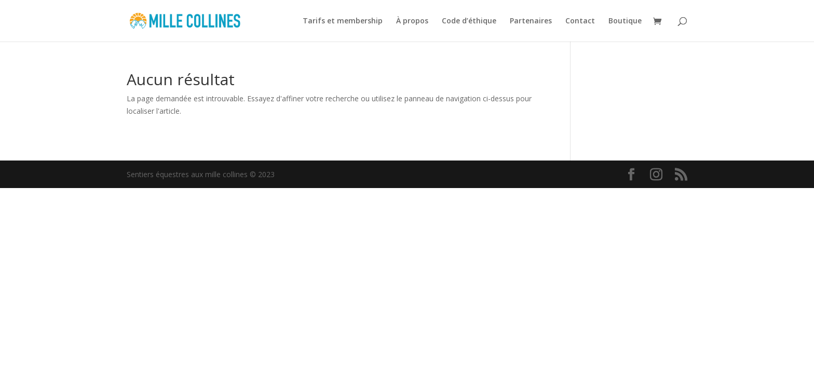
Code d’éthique (469, 21)
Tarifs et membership (343, 21)
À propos (412, 21)
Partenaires (531, 21)
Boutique (625, 21)
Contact (580, 21)
